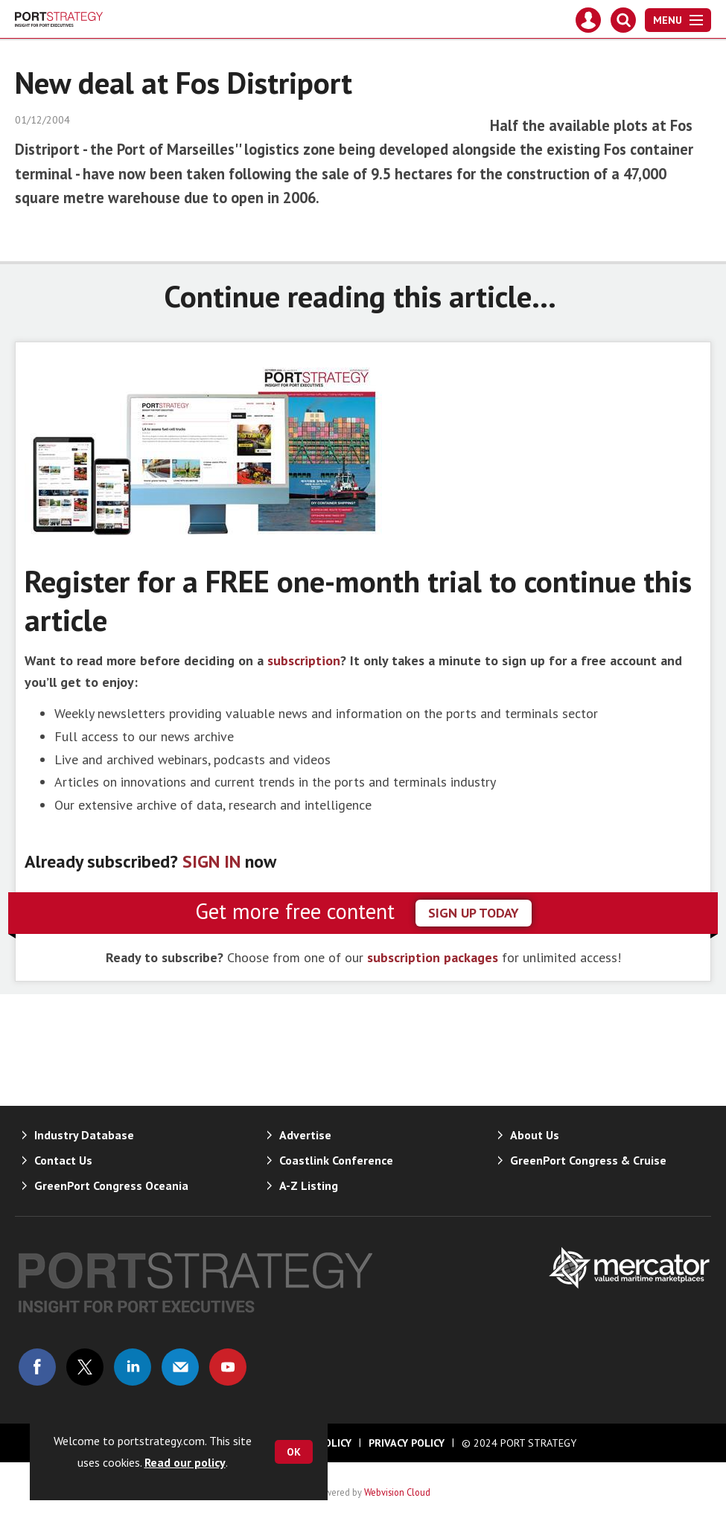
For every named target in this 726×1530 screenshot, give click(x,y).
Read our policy (185, 1462)
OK (294, 1452)
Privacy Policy (407, 1443)
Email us (180, 1367)
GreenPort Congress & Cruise (588, 1160)
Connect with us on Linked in (132, 1367)
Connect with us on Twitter (85, 1367)
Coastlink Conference (336, 1160)
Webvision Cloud (397, 1492)
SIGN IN (211, 861)
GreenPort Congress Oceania (111, 1185)
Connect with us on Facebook (37, 1367)
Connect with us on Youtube (227, 1367)
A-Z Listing (308, 1185)
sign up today (473, 912)
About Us (534, 1134)
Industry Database (84, 1134)
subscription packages (432, 957)
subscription (303, 660)
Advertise (305, 1134)
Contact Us (63, 1160)
